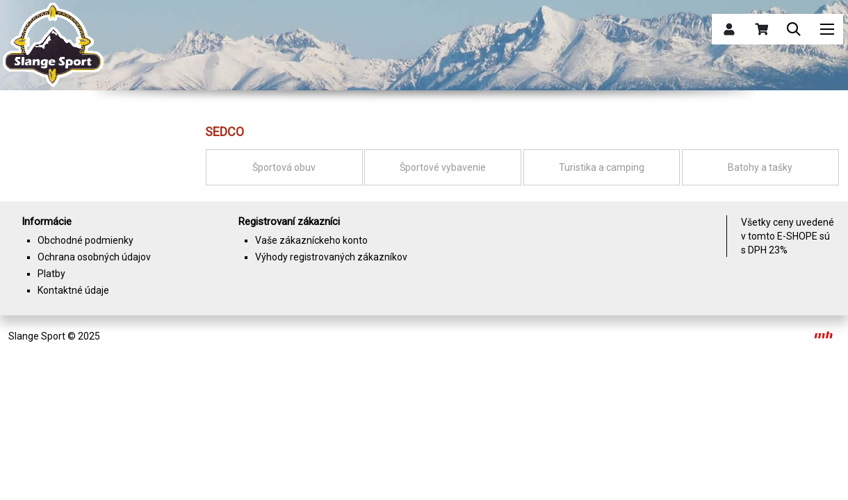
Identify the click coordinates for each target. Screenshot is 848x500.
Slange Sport (36, 336)
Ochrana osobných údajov (94, 256)
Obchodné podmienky (85, 240)
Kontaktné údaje (73, 290)
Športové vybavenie (443, 167)
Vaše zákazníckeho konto (311, 240)
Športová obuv (284, 167)
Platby (51, 273)
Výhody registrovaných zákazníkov (331, 256)
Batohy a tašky (760, 167)
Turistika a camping (601, 167)
